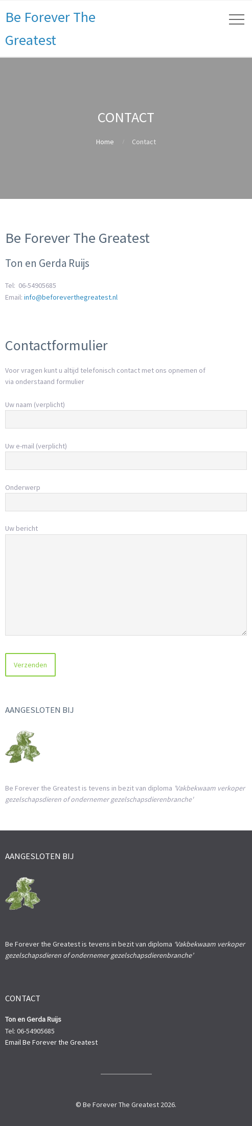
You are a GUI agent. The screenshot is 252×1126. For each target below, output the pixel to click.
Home (105, 141)
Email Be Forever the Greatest (51, 1042)
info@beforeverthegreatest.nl (71, 297)
